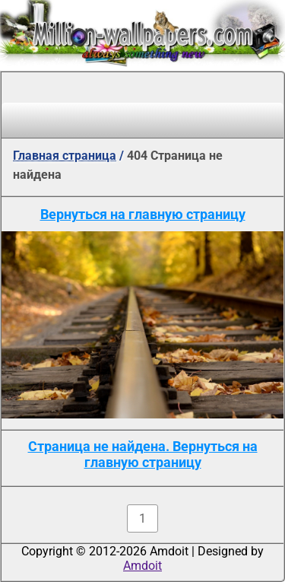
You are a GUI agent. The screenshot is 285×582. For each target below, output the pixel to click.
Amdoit (142, 565)
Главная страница (64, 155)
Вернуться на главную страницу (142, 214)
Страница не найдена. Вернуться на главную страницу (143, 454)
